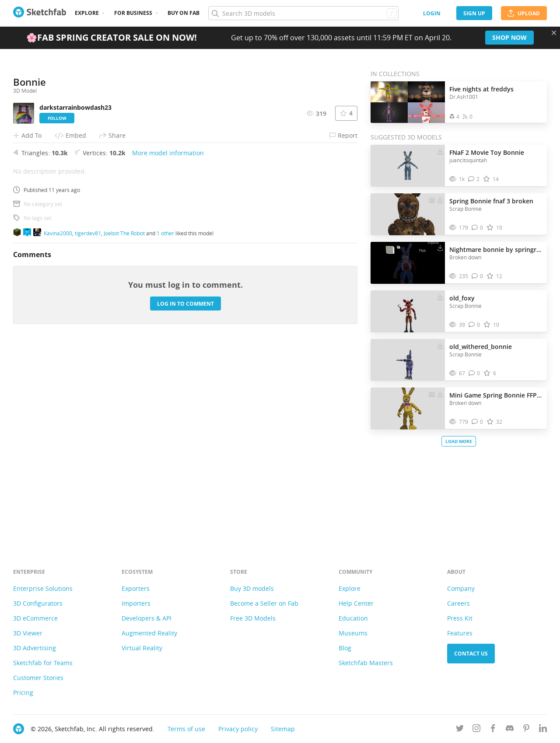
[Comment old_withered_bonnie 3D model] (474, 373)
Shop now (509, 37)
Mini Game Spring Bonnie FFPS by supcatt (495, 395)
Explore (87, 13)
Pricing (23, 692)
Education (353, 618)
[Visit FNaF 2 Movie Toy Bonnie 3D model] (408, 166)
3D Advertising (34, 648)
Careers (458, 603)
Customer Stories (38, 677)
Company (461, 588)
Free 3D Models (253, 618)
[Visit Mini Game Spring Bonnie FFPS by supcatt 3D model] (408, 408)
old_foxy (462, 298)
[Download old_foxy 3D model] (440, 296)
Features (459, 633)
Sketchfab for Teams (43, 663)
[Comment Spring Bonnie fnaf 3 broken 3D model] (477, 227)
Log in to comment (185, 496)
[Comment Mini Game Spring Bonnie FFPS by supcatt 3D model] (477, 422)
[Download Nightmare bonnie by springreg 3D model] (440, 247)
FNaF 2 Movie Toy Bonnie (486, 152)
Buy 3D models (252, 588)
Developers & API (147, 618)
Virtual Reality (142, 648)
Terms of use (186, 729)
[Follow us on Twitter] (460, 730)
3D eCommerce (35, 618)
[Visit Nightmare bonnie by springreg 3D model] (408, 263)
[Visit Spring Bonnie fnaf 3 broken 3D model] (408, 214)
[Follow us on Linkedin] (543, 730)
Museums (353, 633)
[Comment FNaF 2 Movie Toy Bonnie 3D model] (474, 179)
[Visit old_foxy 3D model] (408, 311)
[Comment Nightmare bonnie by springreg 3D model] (477, 276)
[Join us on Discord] (510, 730)
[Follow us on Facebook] (493, 730)
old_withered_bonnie (480, 346)
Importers (136, 603)
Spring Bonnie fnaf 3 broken (491, 201)
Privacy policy (238, 729)
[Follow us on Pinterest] (526, 730)
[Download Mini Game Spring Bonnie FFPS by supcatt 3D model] (440, 393)
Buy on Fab (184, 13)
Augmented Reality (149, 633)
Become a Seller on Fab (264, 603)
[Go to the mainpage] (39, 13)
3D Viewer (27, 633)
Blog (345, 648)
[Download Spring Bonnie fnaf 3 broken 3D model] (440, 198)
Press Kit (459, 618)
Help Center (356, 603)
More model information (168, 346)
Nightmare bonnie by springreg (495, 249)
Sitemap (283, 729)
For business (133, 13)
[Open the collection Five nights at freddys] (408, 102)
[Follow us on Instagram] (476, 730)
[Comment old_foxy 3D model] (474, 324)
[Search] (303, 13)
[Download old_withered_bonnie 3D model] (440, 344)
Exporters (136, 588)
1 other (165, 425)
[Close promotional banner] (554, 33)
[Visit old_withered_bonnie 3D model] (408, 360)
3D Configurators (38, 603)
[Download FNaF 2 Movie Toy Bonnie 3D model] (440, 150)
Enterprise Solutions (43, 588)
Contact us (471, 653)
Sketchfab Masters (366, 663)
